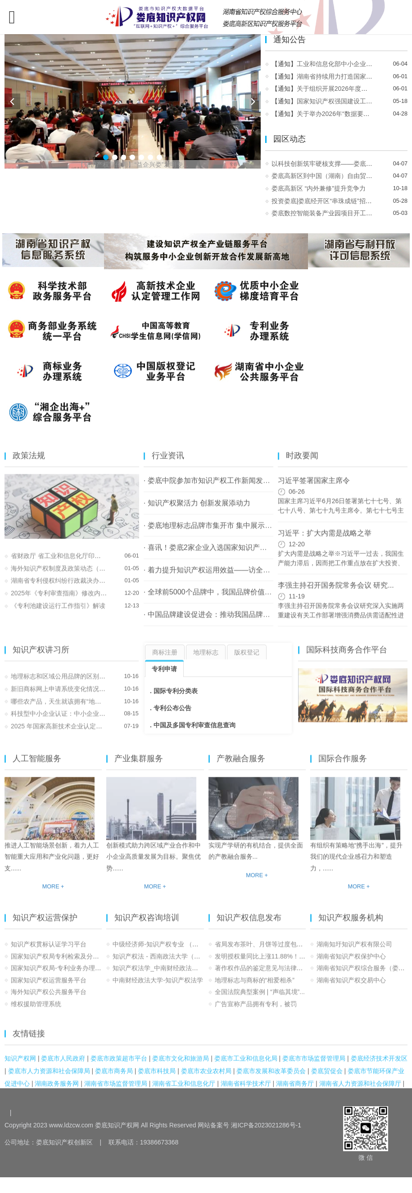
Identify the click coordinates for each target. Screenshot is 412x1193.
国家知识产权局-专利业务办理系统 (59, 975)
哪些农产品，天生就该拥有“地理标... (62, 708)
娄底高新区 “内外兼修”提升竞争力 (319, 188)
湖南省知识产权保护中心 (351, 962)
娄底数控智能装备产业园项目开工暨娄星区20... (338, 213)
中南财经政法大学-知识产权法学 (158, 986)
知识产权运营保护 (45, 924)
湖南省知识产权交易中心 (351, 986)
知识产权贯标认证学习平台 (48, 951)
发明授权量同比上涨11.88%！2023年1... (271, 962)
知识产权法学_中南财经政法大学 (158, 975)
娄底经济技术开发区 (379, 1064)
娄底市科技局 (157, 1077)
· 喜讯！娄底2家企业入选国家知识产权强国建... (219, 554)
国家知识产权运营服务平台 (48, 986)
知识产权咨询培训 (146, 924)
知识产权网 (20, 1064)
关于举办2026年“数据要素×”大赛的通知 (353, 113)
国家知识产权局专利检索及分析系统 (61, 962)
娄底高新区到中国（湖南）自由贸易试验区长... (338, 175)
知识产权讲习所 (41, 656)
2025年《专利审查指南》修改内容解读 (65, 600)
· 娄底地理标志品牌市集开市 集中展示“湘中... (216, 532)
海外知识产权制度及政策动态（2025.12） (69, 575)
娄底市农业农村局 (206, 1077)
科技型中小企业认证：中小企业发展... (64, 720)
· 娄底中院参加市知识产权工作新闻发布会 (210, 487)
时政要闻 (302, 462)
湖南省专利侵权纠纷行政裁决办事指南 (64, 587)
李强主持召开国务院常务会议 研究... (336, 592)
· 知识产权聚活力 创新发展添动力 (197, 510)
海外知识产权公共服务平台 (48, 998)
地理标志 (205, 652)
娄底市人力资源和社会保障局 (49, 1077)
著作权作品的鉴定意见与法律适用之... (268, 975)
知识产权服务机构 (350, 924)
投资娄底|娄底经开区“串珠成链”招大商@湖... (334, 201)
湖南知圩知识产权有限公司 (354, 951)
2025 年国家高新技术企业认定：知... (62, 733)
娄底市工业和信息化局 (245, 1064)
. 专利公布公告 (170, 708)
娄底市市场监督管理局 (313, 1064)
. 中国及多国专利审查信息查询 (192, 725)
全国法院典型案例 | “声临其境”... (260, 998)
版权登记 (246, 652)
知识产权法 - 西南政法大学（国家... (162, 962)
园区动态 (290, 138)
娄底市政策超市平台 (119, 1064)
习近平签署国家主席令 (314, 487)
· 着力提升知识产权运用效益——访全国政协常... (221, 576)
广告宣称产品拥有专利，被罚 (256, 1011)
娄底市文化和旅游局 (180, 1064)
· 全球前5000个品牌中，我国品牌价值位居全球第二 (226, 599)
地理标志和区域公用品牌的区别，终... (64, 683)
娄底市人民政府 (63, 1064)
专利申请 (164, 668)
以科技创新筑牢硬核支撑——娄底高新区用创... (338, 163)
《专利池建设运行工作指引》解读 (58, 612)
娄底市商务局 (114, 1077)
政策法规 (29, 462)
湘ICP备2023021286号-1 (266, 1125)
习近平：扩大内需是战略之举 (324, 539)
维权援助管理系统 (36, 1011)
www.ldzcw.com (71, 1125)
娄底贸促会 (327, 1077)
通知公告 (290, 39)
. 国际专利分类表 (174, 690)
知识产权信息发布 (249, 924)
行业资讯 (168, 462)
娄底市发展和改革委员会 (271, 1077)
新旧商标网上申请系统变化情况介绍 (61, 695)
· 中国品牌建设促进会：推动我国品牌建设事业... (221, 621)
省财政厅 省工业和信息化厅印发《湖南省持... (74, 562)
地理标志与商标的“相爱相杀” (254, 986)
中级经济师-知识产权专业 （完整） (162, 951)
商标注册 (164, 652)
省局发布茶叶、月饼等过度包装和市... (268, 951)
